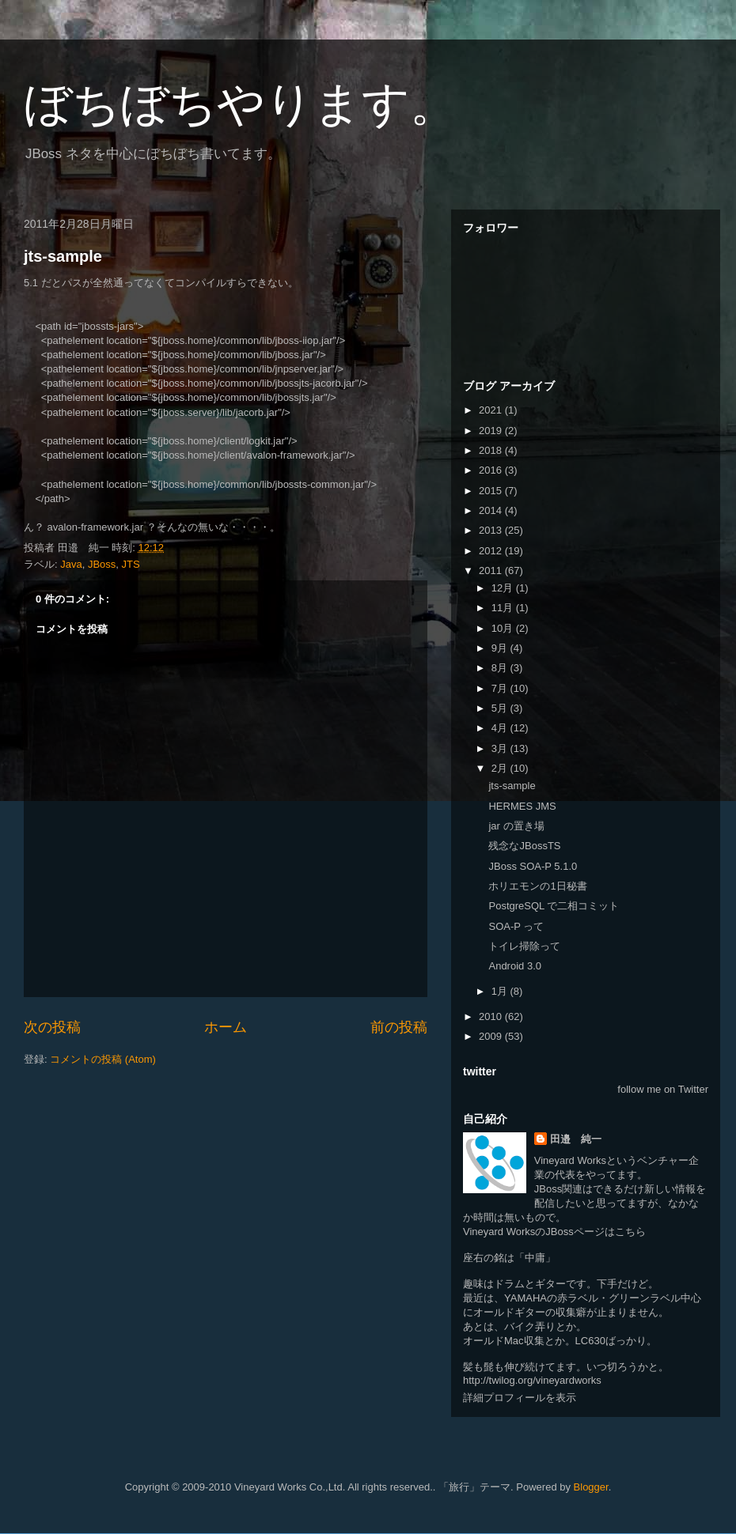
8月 (500, 668)
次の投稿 (52, 1027)
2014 (492, 510)
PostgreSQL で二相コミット (553, 906)
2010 (492, 1016)
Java (71, 564)
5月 (500, 708)
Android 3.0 (514, 966)
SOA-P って (516, 926)
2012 (492, 551)
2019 (492, 430)
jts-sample (63, 256)
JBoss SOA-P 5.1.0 (532, 866)
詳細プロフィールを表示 (519, 1398)
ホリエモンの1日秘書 (537, 886)
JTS (131, 564)
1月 (500, 991)
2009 (492, 1036)
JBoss (102, 564)
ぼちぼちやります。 (240, 103)
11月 (503, 608)
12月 (503, 588)
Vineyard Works (570, 1160)
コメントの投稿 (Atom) (103, 1059)
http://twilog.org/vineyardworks (532, 1380)
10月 (503, 628)
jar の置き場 (516, 826)
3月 (500, 748)
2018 (492, 450)
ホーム (225, 1027)
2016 (492, 470)
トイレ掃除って (524, 946)
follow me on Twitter (662, 1089)
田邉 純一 (575, 1139)
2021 (492, 410)
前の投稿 (398, 1027)
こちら (630, 1231)
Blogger (591, 1487)
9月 (500, 648)
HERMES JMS (522, 806)
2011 (492, 570)
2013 (492, 530)
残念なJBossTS (524, 846)
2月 (500, 768)
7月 (500, 688)
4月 (500, 728)
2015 (492, 491)
